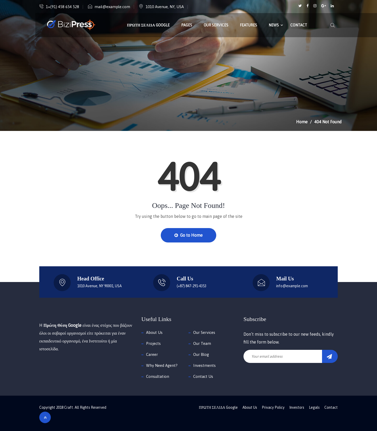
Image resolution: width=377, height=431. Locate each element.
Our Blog (201, 354)
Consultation (157, 376)
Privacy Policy (273, 407)
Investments (204, 365)
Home (302, 121)
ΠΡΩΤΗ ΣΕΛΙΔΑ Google (148, 25)
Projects (153, 343)
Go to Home (188, 235)
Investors (296, 407)
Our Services (216, 25)
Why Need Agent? (162, 365)
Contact (298, 25)
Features (248, 25)
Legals (314, 407)
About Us (154, 332)
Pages (186, 25)
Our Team (202, 343)
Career (152, 354)
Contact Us (203, 376)
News (274, 25)
